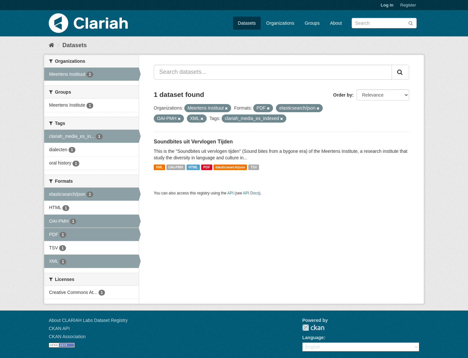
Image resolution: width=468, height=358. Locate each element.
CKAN (313, 327)
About (336, 23)
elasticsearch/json (230, 167)
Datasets (247, 23)
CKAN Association (67, 336)
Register (408, 5)
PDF (206, 167)
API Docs (251, 193)
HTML (193, 167)
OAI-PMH (175, 167)
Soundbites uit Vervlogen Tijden (193, 141)
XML (159, 167)
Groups (312, 23)
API (230, 193)
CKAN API (59, 328)
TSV (254, 167)
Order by (342, 95)
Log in (387, 5)
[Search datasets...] (273, 72)
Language (313, 337)
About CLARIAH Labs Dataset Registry (88, 320)
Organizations (280, 23)
